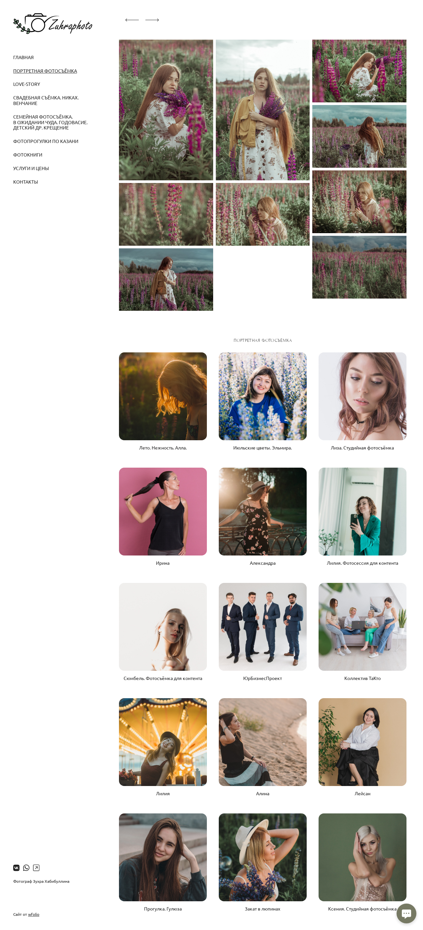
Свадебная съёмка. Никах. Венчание (46, 100)
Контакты (25, 182)
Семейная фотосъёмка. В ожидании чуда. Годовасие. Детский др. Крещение (50, 122)
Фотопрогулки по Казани (45, 141)
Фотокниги (27, 155)
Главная (23, 57)
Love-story (26, 84)
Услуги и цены (31, 168)
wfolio (33, 914)
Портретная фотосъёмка (45, 71)
